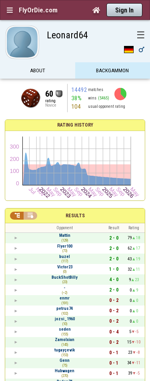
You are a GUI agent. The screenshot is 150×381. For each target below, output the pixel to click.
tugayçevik (64, 350)
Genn (65, 360)
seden (65, 329)
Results (75, 215)
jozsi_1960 (65, 318)
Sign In (124, 10)
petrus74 (64, 308)
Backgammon (112, 71)
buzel (64, 256)
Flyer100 (64, 246)
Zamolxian (64, 339)
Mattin (64, 235)
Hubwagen (64, 370)
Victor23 (64, 267)
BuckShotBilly (65, 277)
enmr (65, 298)
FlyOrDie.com (38, 10)
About (37, 71)
